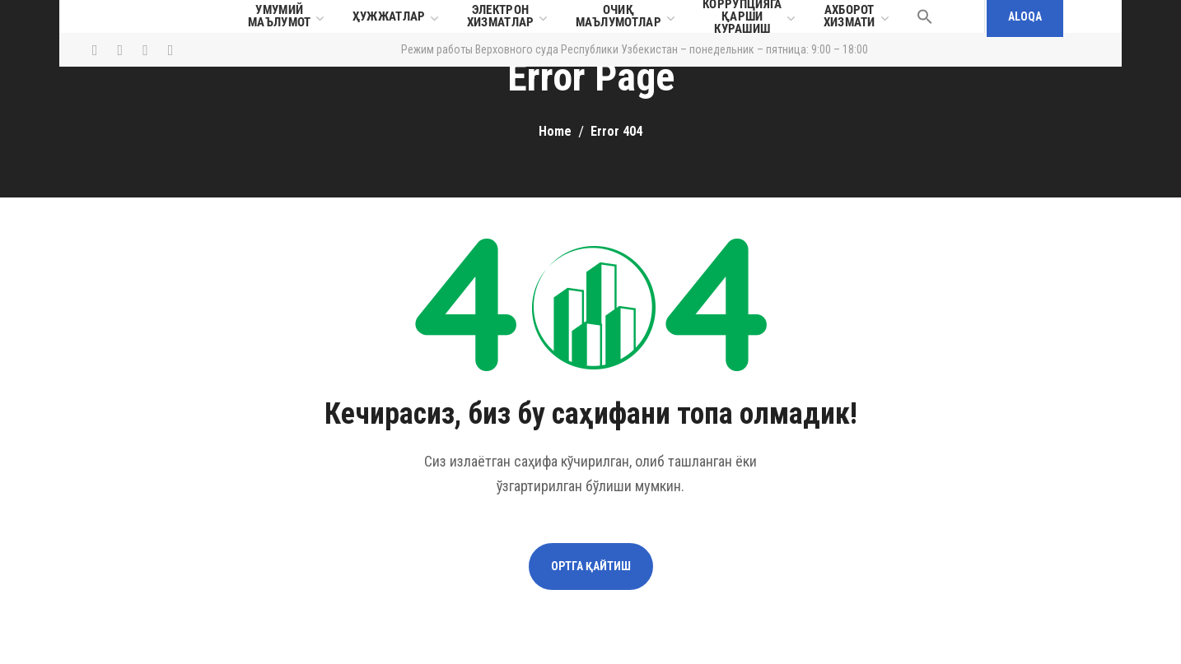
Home (555, 131)
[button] (925, 16)
